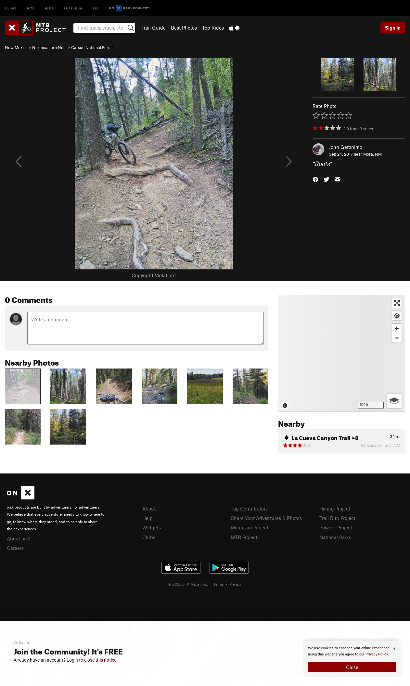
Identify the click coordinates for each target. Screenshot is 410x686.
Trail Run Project (337, 518)
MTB (31, 8)
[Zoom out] (397, 338)
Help (147, 518)
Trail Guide (153, 28)
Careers (15, 548)
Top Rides (213, 28)
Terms (218, 584)
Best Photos (184, 28)
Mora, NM (372, 154)
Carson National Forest (92, 47)
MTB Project (244, 537)
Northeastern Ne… (49, 47)
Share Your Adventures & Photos (266, 518)
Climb (11, 8)
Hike (49, 8)
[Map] (341, 353)
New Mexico (16, 47)
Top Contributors (249, 508)
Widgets (151, 527)
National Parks (335, 537)
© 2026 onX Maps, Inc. (188, 584)
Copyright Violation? (154, 275)
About (149, 508)
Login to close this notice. (92, 660)
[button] (315, 179)
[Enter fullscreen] (397, 303)
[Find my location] (397, 315)
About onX (18, 538)
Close (352, 667)
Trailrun (73, 8)
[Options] (394, 401)
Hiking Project (334, 508)
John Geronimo (345, 147)
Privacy (235, 584)
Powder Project (335, 527)
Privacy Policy (376, 654)
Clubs (148, 537)
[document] (352, 658)
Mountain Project (249, 527)
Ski (96, 8)
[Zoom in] (397, 328)
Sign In (393, 28)
